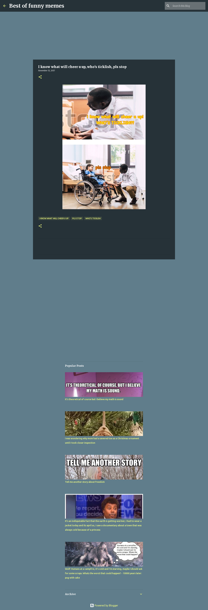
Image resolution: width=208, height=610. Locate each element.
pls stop (77, 218)
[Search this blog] (188, 6)
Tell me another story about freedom (85, 482)
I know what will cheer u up (54, 218)
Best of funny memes (36, 6)
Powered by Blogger (104, 605)
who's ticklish (93, 218)
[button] (40, 77)
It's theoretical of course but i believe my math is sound (94, 399)
